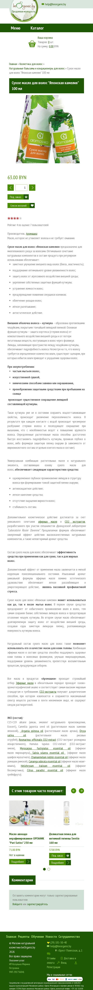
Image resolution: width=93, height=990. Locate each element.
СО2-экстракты (47, 692)
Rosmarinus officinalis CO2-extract (37, 740)
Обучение (37, 936)
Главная (11, 936)
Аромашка (31, 234)
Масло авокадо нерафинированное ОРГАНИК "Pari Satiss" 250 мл (26, 838)
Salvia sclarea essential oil (48, 753)
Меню (15, 28)
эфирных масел (47, 522)
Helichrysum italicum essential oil (45, 766)
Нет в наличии (16, 855)
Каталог (37, 28)
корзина (32, 43)
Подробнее (17, 862)
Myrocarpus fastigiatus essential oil (45, 748)
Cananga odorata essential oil (45, 761)
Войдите (17, 904)
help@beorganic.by (55, 4)
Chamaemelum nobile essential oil (49, 757)
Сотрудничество (69, 936)
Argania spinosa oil (31, 731)
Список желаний (18, 205)
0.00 (51, 46)
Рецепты (23, 936)
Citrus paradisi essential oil (45, 770)
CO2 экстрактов (75, 522)
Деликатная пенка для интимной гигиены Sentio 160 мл (64, 838)
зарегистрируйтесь (37, 904)
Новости (51, 936)
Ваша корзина (45, 38)
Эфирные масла (24, 683)
